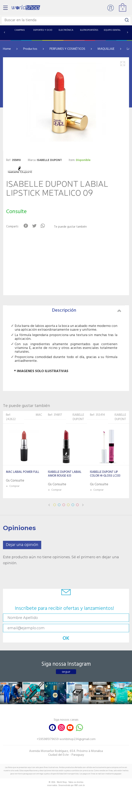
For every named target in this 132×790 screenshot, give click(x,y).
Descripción (86, 310)
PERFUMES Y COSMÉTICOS (67, 49)
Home (7, 49)
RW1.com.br (79, 785)
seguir (66, 671)
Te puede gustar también (70, 227)
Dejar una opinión (22, 544)
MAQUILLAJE (106, 49)
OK (66, 638)
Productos (30, 49)
